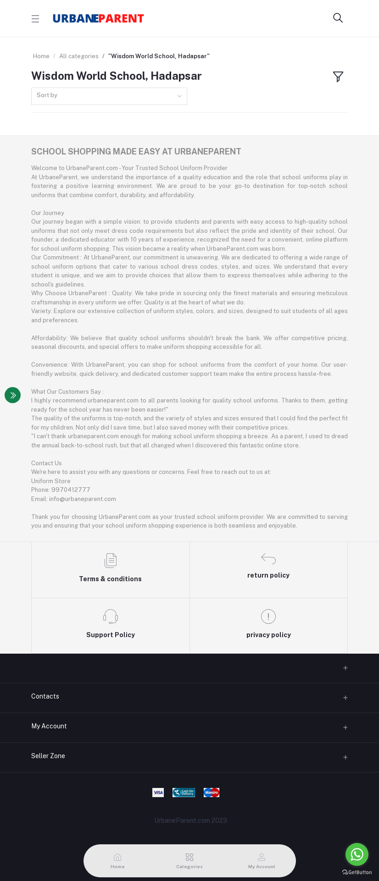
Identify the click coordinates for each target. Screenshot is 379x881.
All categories (79, 56)
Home (41, 56)
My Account (49, 726)
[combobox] (109, 96)
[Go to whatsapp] (357, 854)
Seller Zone (48, 756)
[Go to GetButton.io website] (357, 872)
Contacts (45, 696)
